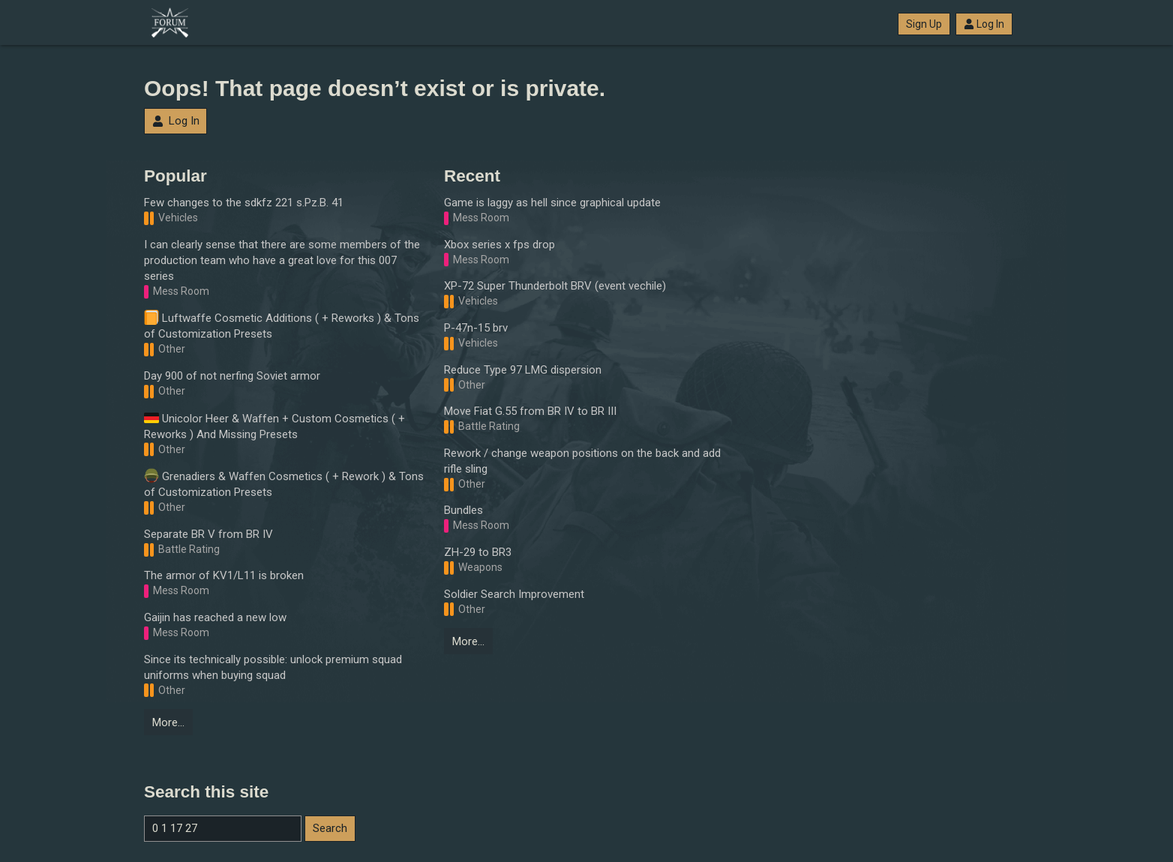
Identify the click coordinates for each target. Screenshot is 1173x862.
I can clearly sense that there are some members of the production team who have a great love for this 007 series (282, 260)
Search (330, 828)
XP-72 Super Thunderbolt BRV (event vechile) (555, 286)
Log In (984, 24)
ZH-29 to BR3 (478, 552)
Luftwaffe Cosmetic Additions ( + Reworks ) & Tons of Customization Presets (281, 325)
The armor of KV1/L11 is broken (224, 575)
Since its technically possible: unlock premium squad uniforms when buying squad (273, 667)
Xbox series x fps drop (499, 244)
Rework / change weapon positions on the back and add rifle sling (582, 461)
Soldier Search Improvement (514, 594)
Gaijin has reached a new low (215, 617)
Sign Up (924, 24)
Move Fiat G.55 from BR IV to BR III (530, 411)
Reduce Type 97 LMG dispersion (523, 370)
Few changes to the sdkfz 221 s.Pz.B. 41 (244, 202)
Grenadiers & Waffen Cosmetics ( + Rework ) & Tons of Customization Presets (284, 483)
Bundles (463, 510)
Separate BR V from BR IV (208, 534)
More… (168, 722)
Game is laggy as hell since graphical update (552, 202)
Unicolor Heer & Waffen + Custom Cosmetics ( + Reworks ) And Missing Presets (274, 425)
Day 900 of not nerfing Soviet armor (232, 376)
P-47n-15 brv (476, 328)
